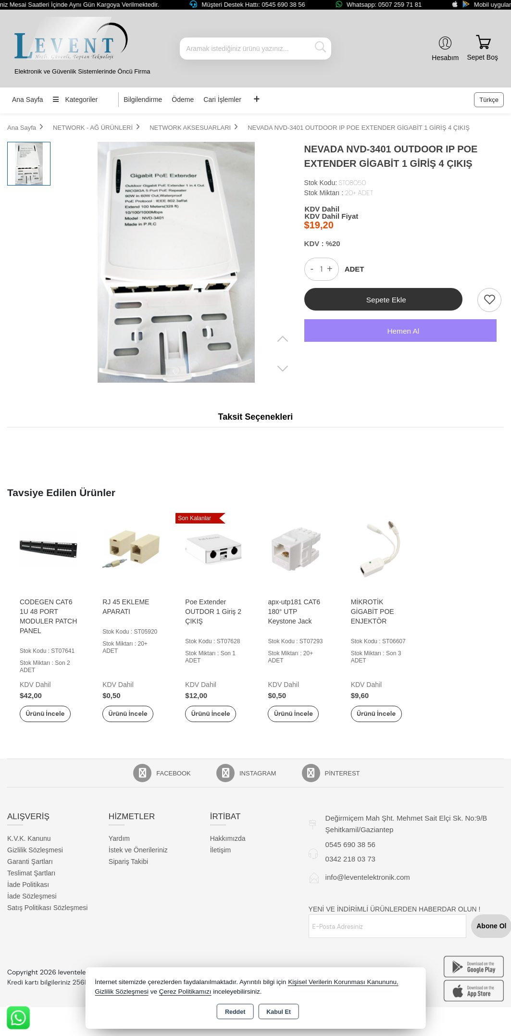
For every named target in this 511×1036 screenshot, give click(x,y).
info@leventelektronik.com (367, 888)
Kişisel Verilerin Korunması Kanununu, (343, 982)
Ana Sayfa (27, 99)
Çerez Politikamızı (185, 991)
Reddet (235, 1012)
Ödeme (183, 99)
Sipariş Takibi (128, 872)
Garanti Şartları (30, 872)
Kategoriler (75, 99)
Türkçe (489, 99)
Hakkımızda (228, 849)
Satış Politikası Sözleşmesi (47, 918)
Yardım (119, 849)
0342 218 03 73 (350, 869)
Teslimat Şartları (31, 883)
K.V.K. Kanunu (29, 849)
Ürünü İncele (48, 719)
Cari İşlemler (222, 99)
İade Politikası (28, 895)
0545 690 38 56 (350, 855)
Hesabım (445, 58)
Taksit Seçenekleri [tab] (255, 417)
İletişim (220, 860)
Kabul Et (278, 1012)
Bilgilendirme (143, 99)
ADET (354, 269)
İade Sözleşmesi (32, 907)
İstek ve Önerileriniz (138, 860)
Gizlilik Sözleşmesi (35, 860)
